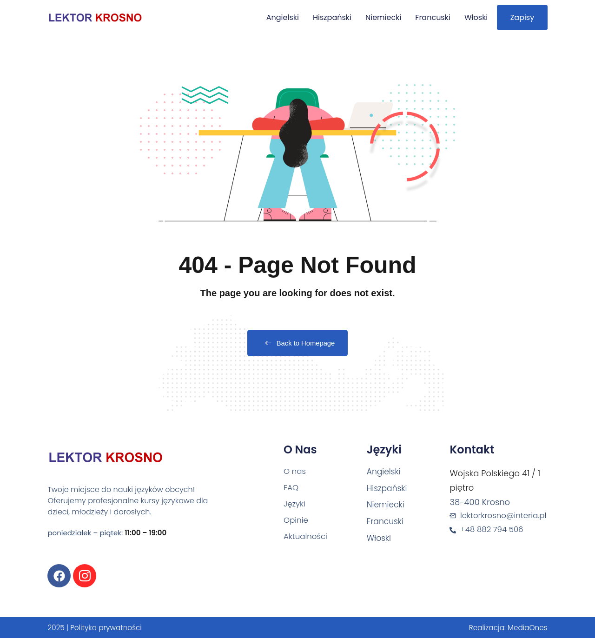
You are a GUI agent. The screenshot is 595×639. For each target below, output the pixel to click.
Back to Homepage (298, 344)
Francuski (425, 17)
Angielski (274, 17)
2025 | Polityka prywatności (96, 628)
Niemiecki (375, 17)
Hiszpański (324, 17)
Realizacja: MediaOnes (506, 628)
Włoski (468, 17)
